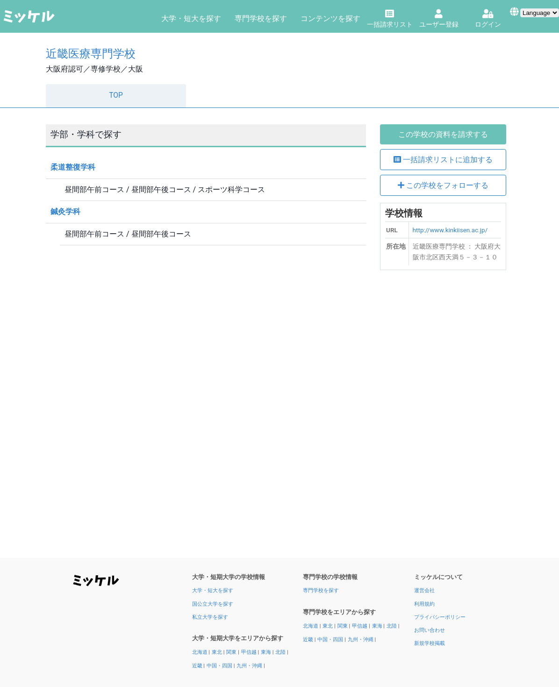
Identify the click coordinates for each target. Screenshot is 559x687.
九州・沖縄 (250, 666)
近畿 (198, 666)
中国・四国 (220, 666)
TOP (116, 95)
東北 (217, 652)
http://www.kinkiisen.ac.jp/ (450, 230)
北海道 (200, 652)
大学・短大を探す (191, 18)
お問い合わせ (429, 630)
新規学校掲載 (429, 643)
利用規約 (424, 604)
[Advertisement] (443, 417)
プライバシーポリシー (440, 617)
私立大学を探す (210, 617)
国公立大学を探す (212, 604)
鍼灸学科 (65, 211)
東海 (266, 652)
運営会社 (424, 590)
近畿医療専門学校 (91, 53)
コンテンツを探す (330, 18)
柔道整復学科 (72, 167)
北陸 (281, 652)
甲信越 (249, 652)
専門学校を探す (261, 18)
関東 (232, 652)
